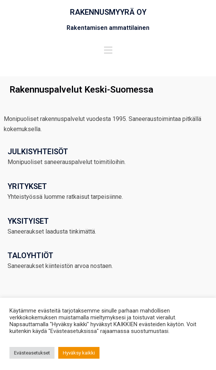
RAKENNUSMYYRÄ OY (108, 12)
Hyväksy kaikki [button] (79, 353)
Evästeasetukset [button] (32, 353)
